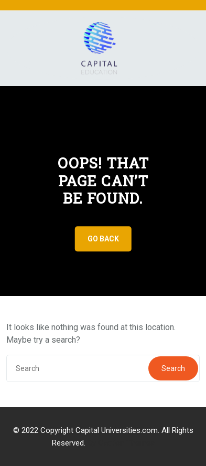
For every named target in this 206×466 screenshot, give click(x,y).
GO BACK (103, 239)
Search (173, 368)
